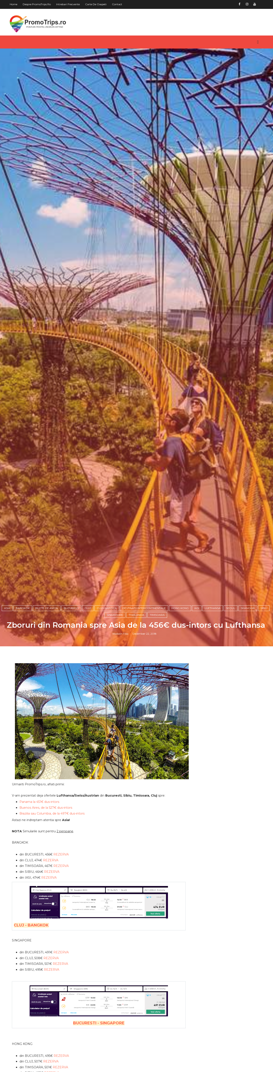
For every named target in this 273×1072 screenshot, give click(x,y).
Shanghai (248, 652)
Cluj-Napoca (107, 652)
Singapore (115, 659)
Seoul (231, 652)
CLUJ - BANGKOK (31, 966)
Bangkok (23, 652)
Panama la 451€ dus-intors (40, 843)
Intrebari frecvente (68, 4)
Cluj (88, 652)
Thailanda (137, 659)
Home (14, 4)
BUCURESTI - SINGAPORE (96, 1064)
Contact (117, 4)
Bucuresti (71, 652)
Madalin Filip (121, 678)
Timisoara (157, 659)
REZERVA (61, 896)
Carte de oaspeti (96, 4)
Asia (8, 652)
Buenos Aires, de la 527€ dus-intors (46, 849)
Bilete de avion (47, 652)
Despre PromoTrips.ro (37, 4)
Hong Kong (180, 652)
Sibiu (264, 652)
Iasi (197, 652)
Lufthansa (213, 652)
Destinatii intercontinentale (144, 652)
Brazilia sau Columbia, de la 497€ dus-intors (52, 855)
